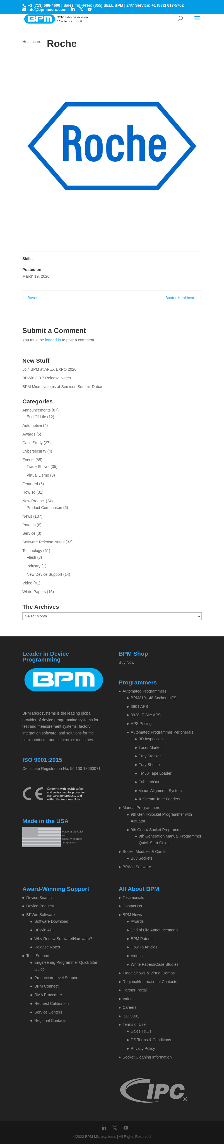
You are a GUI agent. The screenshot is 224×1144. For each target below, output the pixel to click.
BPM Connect (46, 986)
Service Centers (48, 1012)
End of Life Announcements (155, 930)
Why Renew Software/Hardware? (63, 938)
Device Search (39, 897)
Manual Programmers (141, 807)
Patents (28, 525)
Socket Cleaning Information (147, 1057)
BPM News (132, 914)
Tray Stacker (150, 756)
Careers (130, 1007)
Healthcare (31, 41)
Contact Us (132, 906)
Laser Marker (150, 747)
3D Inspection (151, 739)
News (27, 516)
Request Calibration (51, 1003)
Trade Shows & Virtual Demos (149, 973)
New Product (33, 501)
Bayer (29, 298)
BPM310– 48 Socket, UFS (153, 698)
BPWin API (43, 930)
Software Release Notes (43, 542)
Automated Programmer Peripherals (162, 732)
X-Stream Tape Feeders (159, 799)
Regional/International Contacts (150, 981)
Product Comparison (44, 507)
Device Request (40, 906)
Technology (32, 550)
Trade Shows (38, 466)
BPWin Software (137, 867)
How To (28, 492)
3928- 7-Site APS (146, 715)
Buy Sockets (142, 858)
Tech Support (37, 955)
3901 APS (139, 706)
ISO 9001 (131, 1016)
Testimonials (133, 897)
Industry (33, 566)
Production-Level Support (56, 978)
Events (28, 460)
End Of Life (36, 417)
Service (28, 533)
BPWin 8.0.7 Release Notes (46, 378)
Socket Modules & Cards (144, 851)
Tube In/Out (149, 782)
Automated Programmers (144, 691)
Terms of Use (134, 1024)
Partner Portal (135, 990)
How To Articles (144, 947)
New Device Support (44, 574)
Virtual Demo (38, 475)
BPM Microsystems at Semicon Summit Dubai (62, 386)
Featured (30, 484)
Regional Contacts (50, 1020)
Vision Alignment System (160, 790)
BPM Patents (142, 938)
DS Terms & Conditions (151, 1040)
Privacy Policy (143, 1048)
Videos (137, 955)
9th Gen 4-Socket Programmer (157, 829)
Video (27, 583)
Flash (31, 557)
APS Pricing (141, 723)
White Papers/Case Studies (155, 964)
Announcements (36, 410)
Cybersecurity (34, 451)
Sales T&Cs (141, 1031)
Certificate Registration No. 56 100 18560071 (61, 768)
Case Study (32, 443)
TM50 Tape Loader (155, 773)
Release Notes (47, 947)
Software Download (51, 921)
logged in (53, 340)
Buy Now (126, 662)
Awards (28, 434)
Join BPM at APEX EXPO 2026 (49, 369)
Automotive (32, 425)
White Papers (34, 591)
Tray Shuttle (149, 764)
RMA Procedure (48, 995)
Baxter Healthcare (183, 298)
